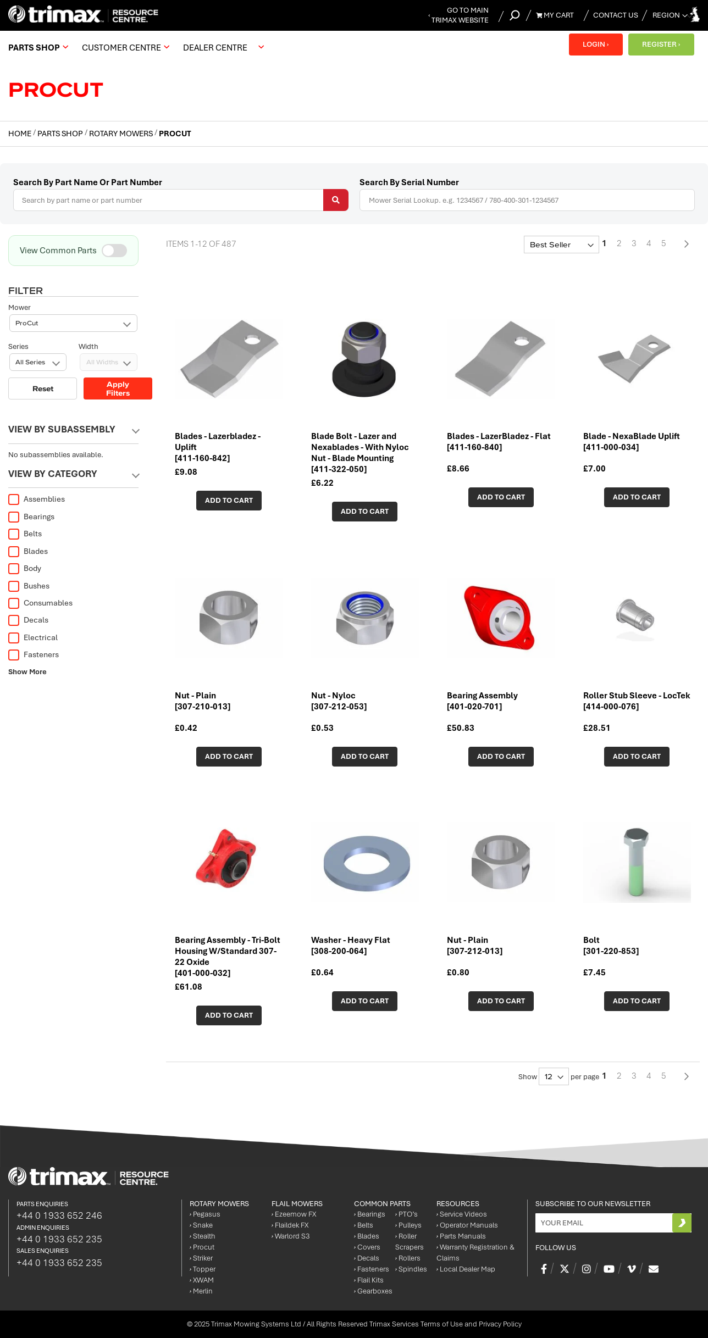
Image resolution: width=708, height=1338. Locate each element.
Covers (367, 1247)
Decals (28, 620)
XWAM (202, 1280)
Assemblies (36, 499)
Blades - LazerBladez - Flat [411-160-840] (499, 442)
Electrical (33, 637)
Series (18, 307)
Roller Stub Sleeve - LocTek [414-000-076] (636, 701)
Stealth (202, 1236)
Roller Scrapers (409, 1241)
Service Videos (461, 1214)
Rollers (408, 1258)
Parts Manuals (461, 1236)
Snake (201, 1225)
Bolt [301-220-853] (611, 946)
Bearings (31, 516)
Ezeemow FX (294, 1214)
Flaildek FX (290, 1225)
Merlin (201, 1291)
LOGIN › (596, 44)
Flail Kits (369, 1280)
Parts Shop (61, 133)
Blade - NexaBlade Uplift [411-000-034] (631, 442)
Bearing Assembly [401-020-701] (482, 701)
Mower (19, 268)
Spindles (411, 1269)
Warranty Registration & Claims (475, 1252)
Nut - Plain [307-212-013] (474, 946)
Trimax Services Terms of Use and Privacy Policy (445, 1324)
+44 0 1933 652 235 (59, 1239)
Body (24, 568)
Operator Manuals (467, 1225)
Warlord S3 (290, 1236)
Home (20, 133)
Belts (25, 533)
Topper (202, 1269)
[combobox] (181, 200)
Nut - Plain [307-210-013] (202, 701)
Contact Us (615, 15)
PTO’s (406, 1214)
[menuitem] (36, 47)
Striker (201, 1258)
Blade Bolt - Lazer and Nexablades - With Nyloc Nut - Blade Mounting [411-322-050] (360, 453)
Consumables (40, 603)
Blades (28, 551)
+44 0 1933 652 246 (59, 1215)
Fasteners (33, 654)
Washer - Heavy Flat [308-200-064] (350, 946)
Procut (202, 1247)
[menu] (138, 47)
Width (88, 307)
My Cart (555, 15)
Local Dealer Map (465, 1269)
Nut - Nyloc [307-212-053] (339, 701)
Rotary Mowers (121, 133)
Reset (42, 349)
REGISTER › (661, 44)
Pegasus (205, 1214)
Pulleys (408, 1225)
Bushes (28, 586)
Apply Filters (118, 349)
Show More (27, 671)
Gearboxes (373, 1291)
